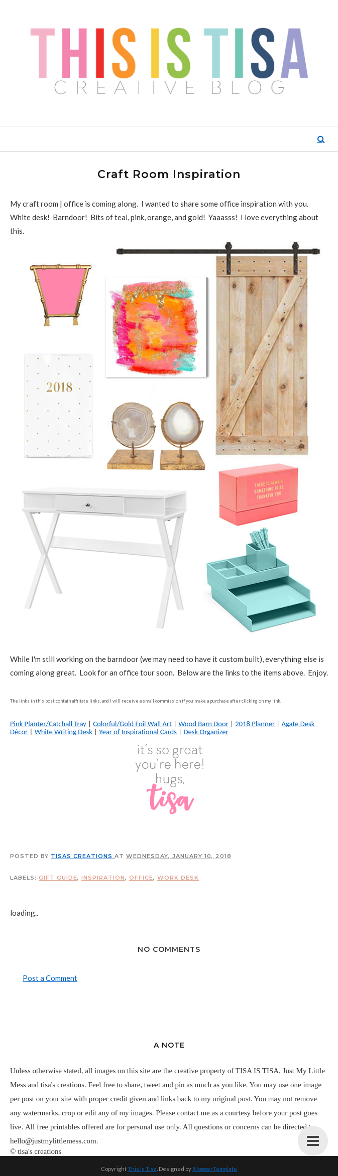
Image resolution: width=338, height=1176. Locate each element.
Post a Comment (50, 977)
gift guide (58, 877)
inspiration (103, 877)
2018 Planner (255, 723)
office (141, 877)
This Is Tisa (142, 1168)
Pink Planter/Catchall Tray (48, 723)
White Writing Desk (63, 731)
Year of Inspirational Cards (138, 731)
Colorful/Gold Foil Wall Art (132, 723)
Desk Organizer (205, 731)
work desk (178, 877)
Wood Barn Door (203, 723)
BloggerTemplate (214, 1168)
